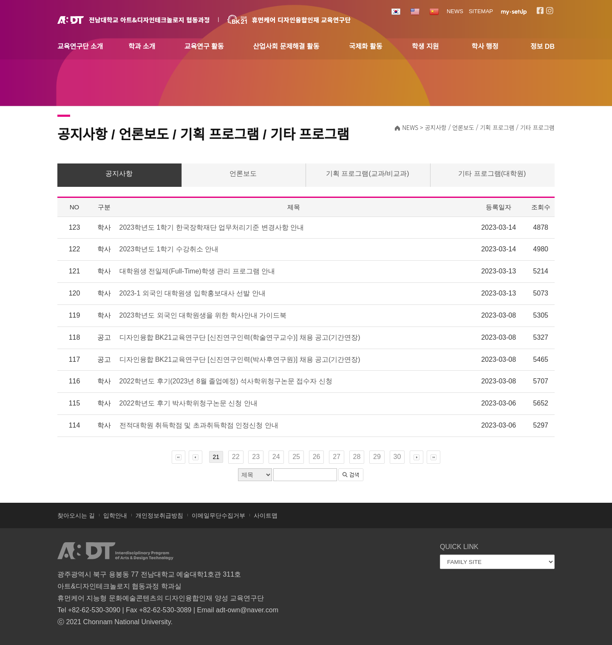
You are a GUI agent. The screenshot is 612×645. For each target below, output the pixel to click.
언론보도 (243, 173)
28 (357, 456)
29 (377, 456)
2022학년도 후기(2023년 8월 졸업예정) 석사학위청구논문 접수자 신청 (225, 381)
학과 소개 (141, 46)
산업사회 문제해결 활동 (286, 46)
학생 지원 (425, 46)
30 (397, 456)
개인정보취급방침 (159, 515)
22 (236, 456)
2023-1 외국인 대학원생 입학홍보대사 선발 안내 (192, 293)
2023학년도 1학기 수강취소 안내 (169, 249)
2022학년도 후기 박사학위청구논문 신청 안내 (188, 403)
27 (336, 456)
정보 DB (542, 46)
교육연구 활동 (204, 46)
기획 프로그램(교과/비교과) (367, 173)
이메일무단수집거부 (218, 515)
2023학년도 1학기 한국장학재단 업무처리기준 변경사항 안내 (211, 227)
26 (316, 456)
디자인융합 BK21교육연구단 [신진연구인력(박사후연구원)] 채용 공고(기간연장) (239, 359)
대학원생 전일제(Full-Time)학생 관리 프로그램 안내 (197, 271)
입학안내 (115, 515)
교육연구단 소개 (80, 46)
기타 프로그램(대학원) (492, 173)
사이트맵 (266, 515)
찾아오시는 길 (76, 515)
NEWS (455, 11)
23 (256, 456)
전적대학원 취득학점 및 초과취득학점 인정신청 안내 (198, 425)
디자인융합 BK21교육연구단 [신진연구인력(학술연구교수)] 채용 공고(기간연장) (239, 337)
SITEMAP (481, 11)
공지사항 (119, 173)
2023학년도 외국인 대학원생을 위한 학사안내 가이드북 (203, 315)
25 (296, 456)
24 (276, 456)
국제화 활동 (365, 46)
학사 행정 (484, 46)
